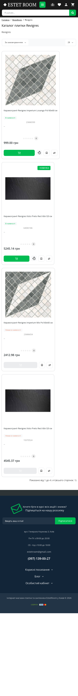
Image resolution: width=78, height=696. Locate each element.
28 (70, 42)
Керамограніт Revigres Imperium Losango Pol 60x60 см (30, 110)
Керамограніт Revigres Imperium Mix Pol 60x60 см (28, 322)
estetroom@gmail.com (39, 551)
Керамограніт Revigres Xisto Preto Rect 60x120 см (28, 216)
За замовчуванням (15, 42)
